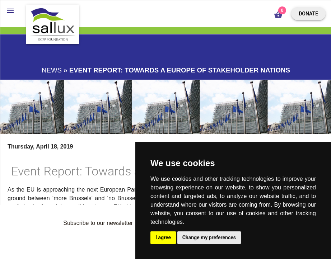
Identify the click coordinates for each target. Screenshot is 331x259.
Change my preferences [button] (209, 237)
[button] (10, 10)
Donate (308, 14)
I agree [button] (163, 237)
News (52, 70)
